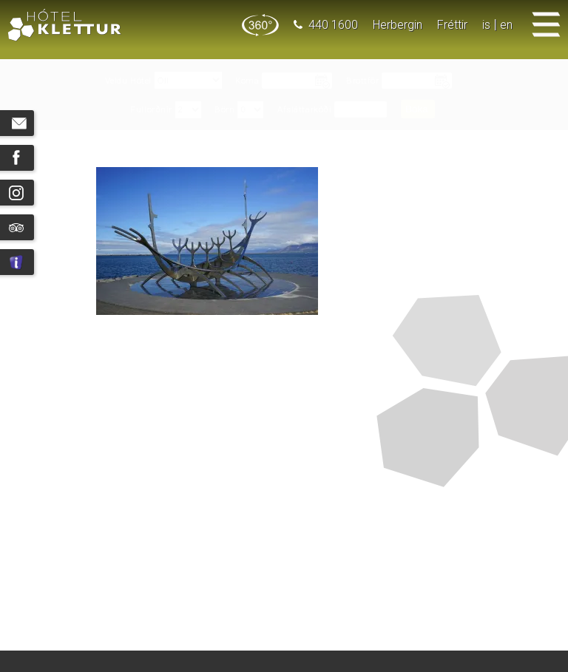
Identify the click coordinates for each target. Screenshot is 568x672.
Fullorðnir (151, 110)
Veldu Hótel (128, 81)
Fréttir (452, 25)
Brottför (362, 81)
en (506, 25)
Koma (247, 81)
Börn (224, 110)
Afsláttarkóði (304, 110)
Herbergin (397, 25)
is (486, 25)
